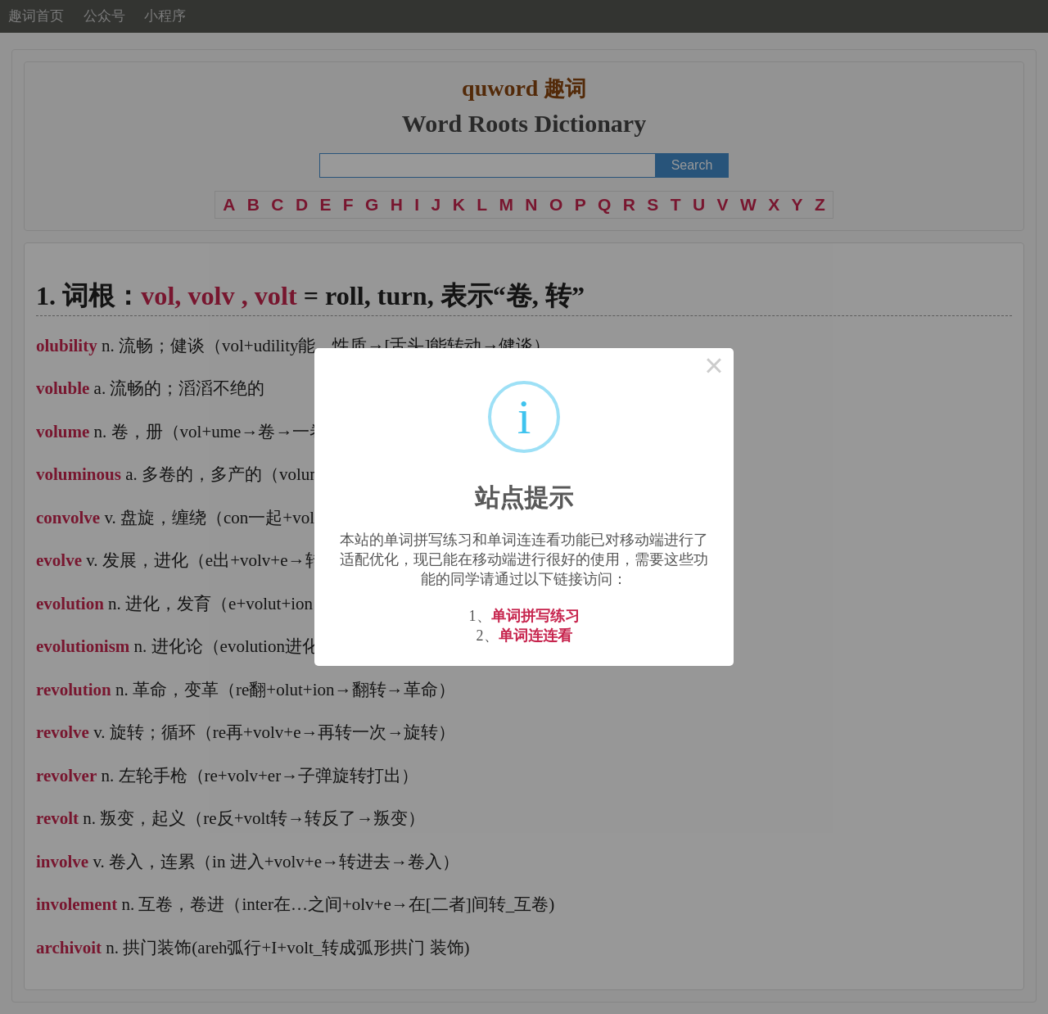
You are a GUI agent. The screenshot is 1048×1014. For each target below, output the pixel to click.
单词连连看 (535, 635)
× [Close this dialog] (714, 367)
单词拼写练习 (535, 616)
